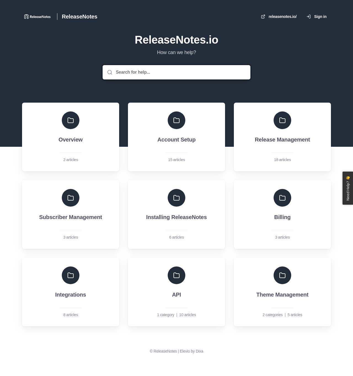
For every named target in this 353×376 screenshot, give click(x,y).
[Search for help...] (180, 72)
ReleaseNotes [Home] (79, 17)
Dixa (199, 351)
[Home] (37, 16)
